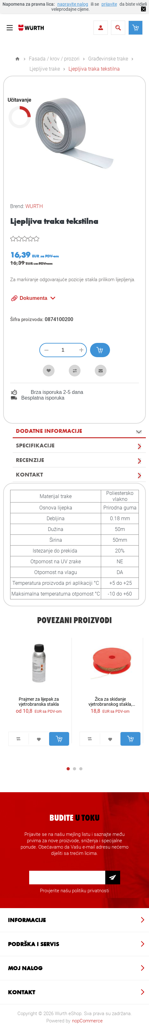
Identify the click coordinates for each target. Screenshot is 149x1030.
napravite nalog (72, 4)
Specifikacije (35, 445)
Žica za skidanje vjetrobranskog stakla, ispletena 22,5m (110, 702)
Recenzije (30, 459)
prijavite (109, 4)
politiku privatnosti (90, 891)
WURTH (34, 206)
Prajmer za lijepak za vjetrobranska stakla (39, 702)
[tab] (79, 431)
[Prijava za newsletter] (67, 877)
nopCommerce (87, 1021)
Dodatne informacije (49, 430)
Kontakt (29, 474)
